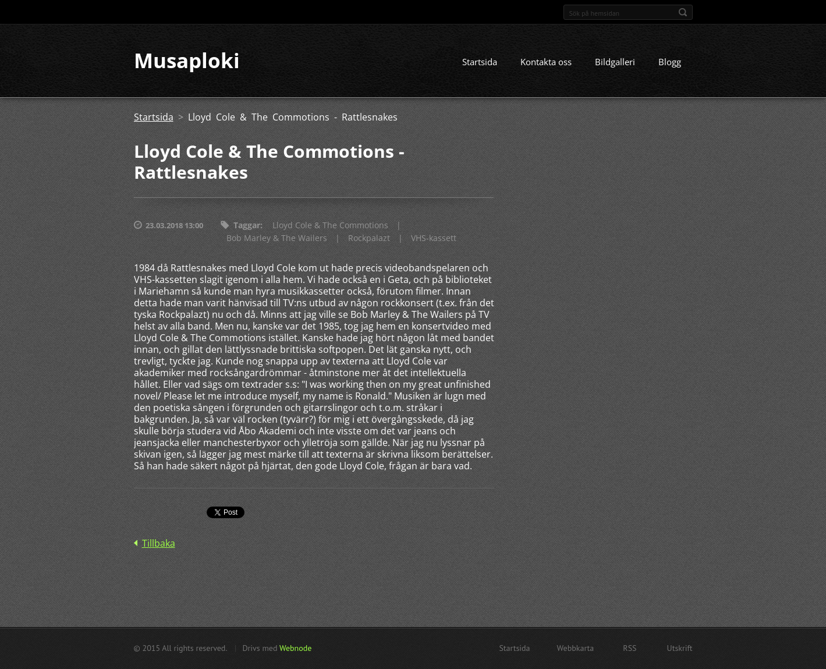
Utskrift (680, 648)
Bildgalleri (615, 62)
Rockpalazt (369, 238)
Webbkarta (575, 648)
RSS (629, 648)
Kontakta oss (546, 62)
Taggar (246, 225)
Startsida (479, 62)
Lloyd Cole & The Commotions (330, 225)
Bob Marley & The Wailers (276, 238)
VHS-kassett (433, 238)
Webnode (295, 648)
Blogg (669, 62)
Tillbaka (158, 543)
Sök (682, 12)
